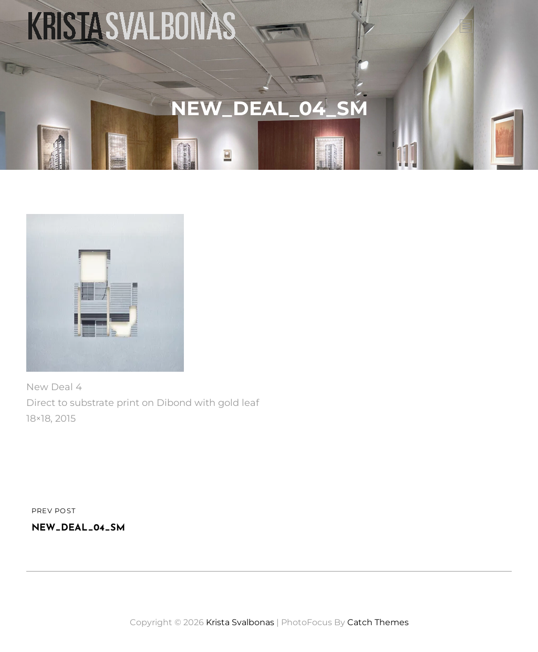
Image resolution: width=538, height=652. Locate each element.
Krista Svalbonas (240, 622)
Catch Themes (378, 622)
